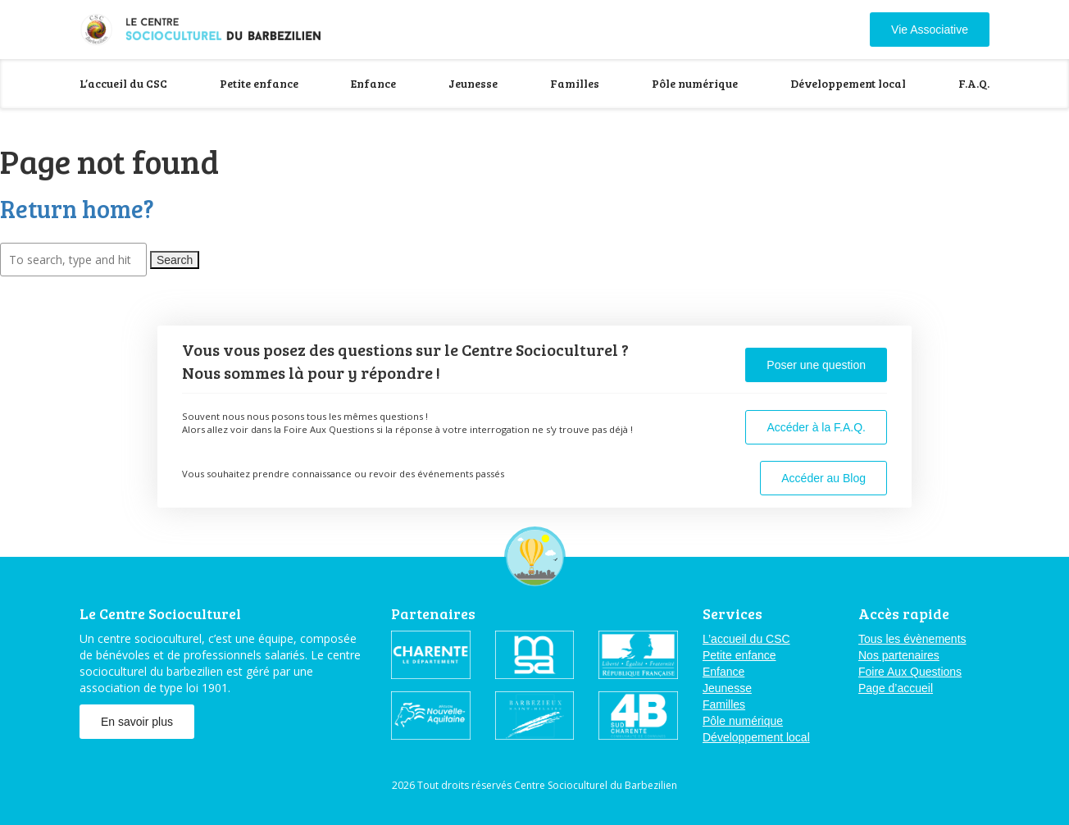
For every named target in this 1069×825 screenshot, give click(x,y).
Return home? (77, 208)
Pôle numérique (695, 83)
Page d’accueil (895, 688)
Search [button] (175, 260)
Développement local (848, 83)
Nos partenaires (898, 655)
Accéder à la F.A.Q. (816, 427)
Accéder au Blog (823, 478)
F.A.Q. (973, 83)
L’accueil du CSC (123, 83)
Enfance (373, 83)
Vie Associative (929, 29)
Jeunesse (473, 83)
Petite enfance (259, 83)
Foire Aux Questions (910, 671)
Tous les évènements (912, 638)
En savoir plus (137, 721)
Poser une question (816, 364)
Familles (574, 83)
